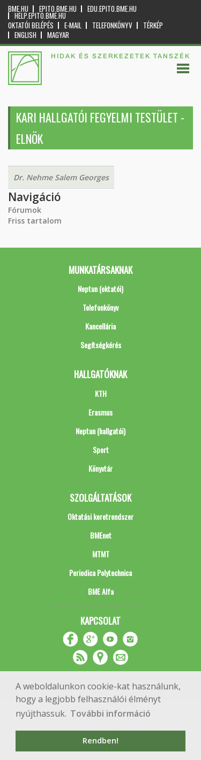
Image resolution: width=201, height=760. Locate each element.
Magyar (58, 35)
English (25, 35)
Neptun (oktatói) (100, 288)
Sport (101, 449)
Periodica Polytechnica (100, 572)
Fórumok (24, 210)
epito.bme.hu (58, 8)
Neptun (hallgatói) (100, 430)
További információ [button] (110, 713)
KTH (101, 393)
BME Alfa (101, 591)
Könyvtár (100, 468)
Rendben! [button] (100, 740)
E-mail (72, 25)
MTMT (100, 553)
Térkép (153, 25)
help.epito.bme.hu (40, 15)
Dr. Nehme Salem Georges (61, 177)
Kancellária (100, 326)
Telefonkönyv (112, 25)
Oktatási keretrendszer (100, 516)
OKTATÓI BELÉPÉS (31, 25)
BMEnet (100, 535)
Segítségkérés (100, 344)
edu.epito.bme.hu (112, 8)
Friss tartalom (35, 221)
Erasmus (100, 412)
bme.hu (18, 8)
